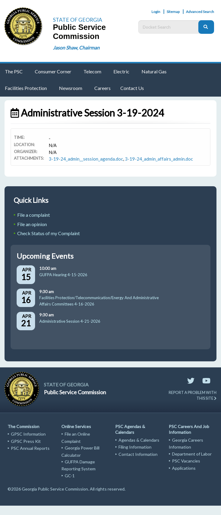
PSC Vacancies (186, 460)
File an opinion (32, 224)
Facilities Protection (26, 88)
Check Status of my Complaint (48, 233)
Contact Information (138, 454)
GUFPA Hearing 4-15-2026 (63, 274)
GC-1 (70, 475)
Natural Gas (154, 71)
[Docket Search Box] (169, 27)
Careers (102, 88)
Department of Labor (192, 453)
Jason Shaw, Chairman (76, 47)
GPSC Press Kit (26, 441)
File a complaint (33, 215)
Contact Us (132, 88)
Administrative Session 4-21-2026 (69, 321)
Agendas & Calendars (139, 440)
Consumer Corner (53, 71)
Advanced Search (200, 11)
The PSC (14, 71)
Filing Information (135, 446)
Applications (184, 468)
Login (155, 11)
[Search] (206, 27)
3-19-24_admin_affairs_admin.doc (159, 159)
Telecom (92, 71)
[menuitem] (15, 71)
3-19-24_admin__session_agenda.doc (86, 159)
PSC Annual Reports (30, 448)
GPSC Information (28, 434)
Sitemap (173, 11)
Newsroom (70, 88)
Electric (121, 71)
